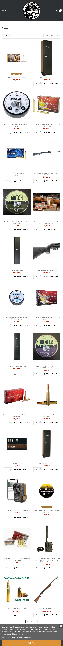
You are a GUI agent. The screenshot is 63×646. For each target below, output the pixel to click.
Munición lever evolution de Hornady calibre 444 (17, 559)
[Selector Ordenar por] (49, 35)
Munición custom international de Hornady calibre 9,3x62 (46, 222)
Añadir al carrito (51, 84)
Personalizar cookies (24, 637)
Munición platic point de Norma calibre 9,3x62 (46, 415)
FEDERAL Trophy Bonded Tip (16, 78)
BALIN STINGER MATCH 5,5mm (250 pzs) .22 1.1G (16, 222)
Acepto (31, 643)
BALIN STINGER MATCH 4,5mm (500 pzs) (16, 125)
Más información (8, 637)
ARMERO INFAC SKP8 (46, 78)
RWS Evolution (17, 463)
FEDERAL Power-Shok (17, 173)
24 (58, 36)
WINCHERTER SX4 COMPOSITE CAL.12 (46, 271)
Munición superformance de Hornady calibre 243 (16, 415)
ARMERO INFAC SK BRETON (17, 366)
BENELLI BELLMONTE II (46, 609)
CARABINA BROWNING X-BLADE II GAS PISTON (46, 174)
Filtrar (7, 36)
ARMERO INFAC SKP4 (17, 271)
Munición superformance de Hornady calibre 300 (46, 318)
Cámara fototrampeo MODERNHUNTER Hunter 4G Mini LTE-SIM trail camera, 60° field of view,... (46, 560)
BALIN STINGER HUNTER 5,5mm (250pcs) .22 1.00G (46, 367)
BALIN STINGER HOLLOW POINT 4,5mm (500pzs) (46, 511)
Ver (17, 84)
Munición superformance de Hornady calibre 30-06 (46, 125)
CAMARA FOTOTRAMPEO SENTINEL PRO (17, 510)
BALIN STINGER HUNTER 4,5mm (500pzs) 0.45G (16, 318)
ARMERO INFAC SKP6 (46, 463)
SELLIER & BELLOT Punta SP (17, 609)
